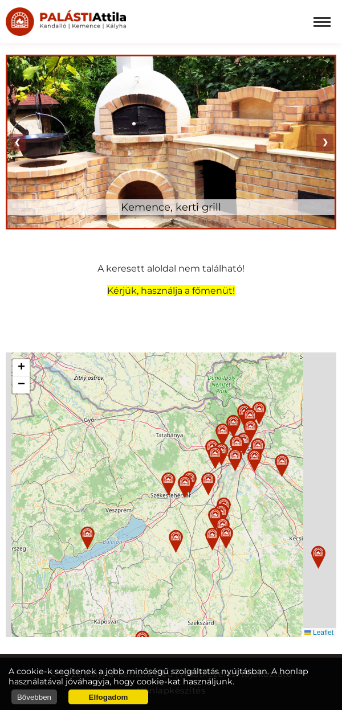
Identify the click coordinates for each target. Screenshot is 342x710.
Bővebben (34, 697)
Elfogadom (108, 697)
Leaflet (318, 633)
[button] (168, 483)
